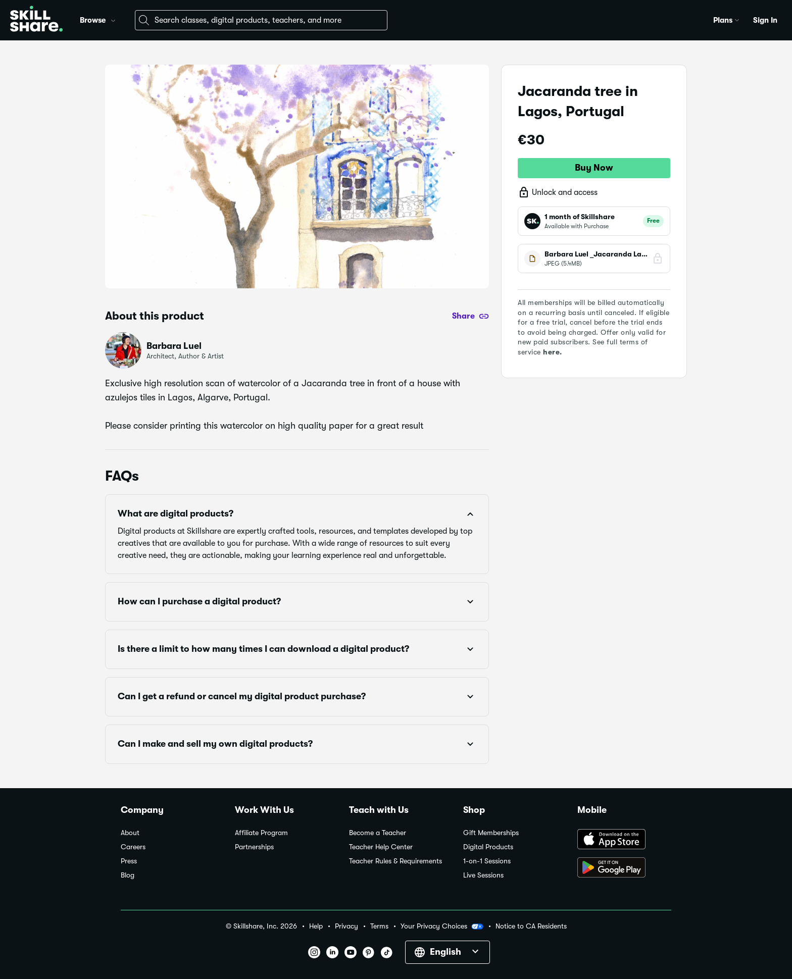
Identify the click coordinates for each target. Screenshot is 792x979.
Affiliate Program (261, 833)
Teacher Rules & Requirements (395, 861)
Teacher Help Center (381, 847)
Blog (127, 875)
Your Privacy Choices (442, 926)
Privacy (346, 926)
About (130, 833)
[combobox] (261, 20)
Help (316, 926)
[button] (113, 19)
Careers (133, 847)
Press (129, 861)
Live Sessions (483, 875)
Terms (379, 926)
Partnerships (254, 847)
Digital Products (488, 847)
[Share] (470, 316)
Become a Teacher (377, 833)
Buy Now (594, 168)
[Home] (36, 20)
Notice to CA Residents (531, 926)
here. (552, 352)
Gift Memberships (491, 833)
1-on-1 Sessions (487, 861)
